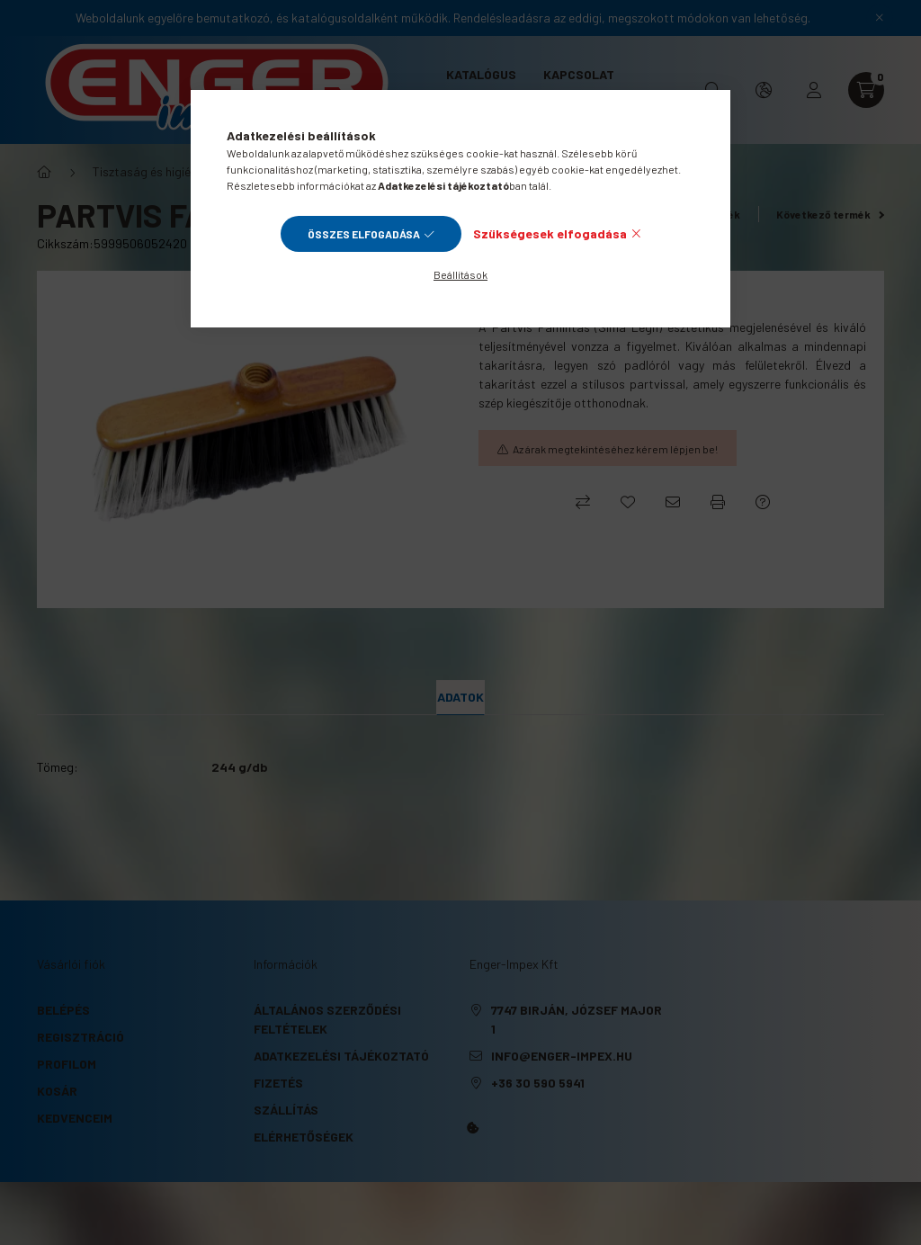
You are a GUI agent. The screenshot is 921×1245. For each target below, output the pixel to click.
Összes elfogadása (364, 234)
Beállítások (460, 274)
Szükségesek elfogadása (550, 233)
